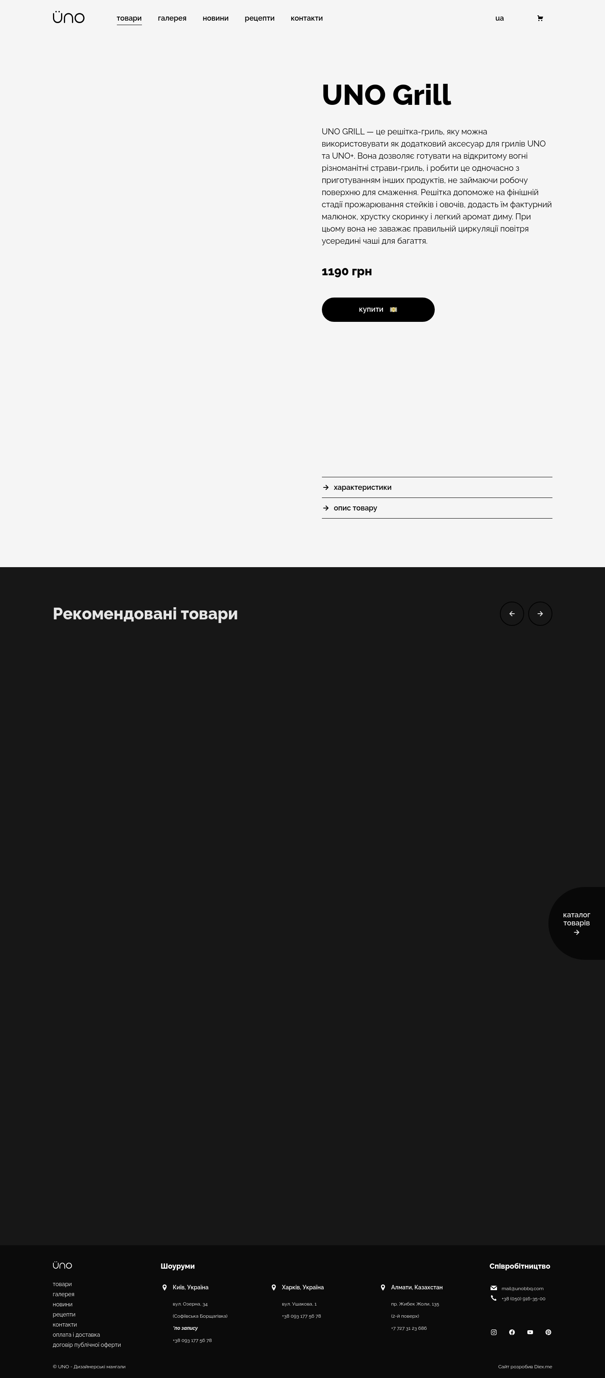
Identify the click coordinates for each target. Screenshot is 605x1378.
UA (499, 18)
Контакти (65, 1324)
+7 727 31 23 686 (409, 1328)
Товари (62, 1284)
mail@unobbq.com (517, 1288)
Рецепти (64, 1314)
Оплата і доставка (76, 1334)
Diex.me (543, 1366)
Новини (63, 1304)
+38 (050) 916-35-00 (518, 1298)
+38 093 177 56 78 (192, 1340)
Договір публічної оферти (87, 1345)
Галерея (64, 1294)
